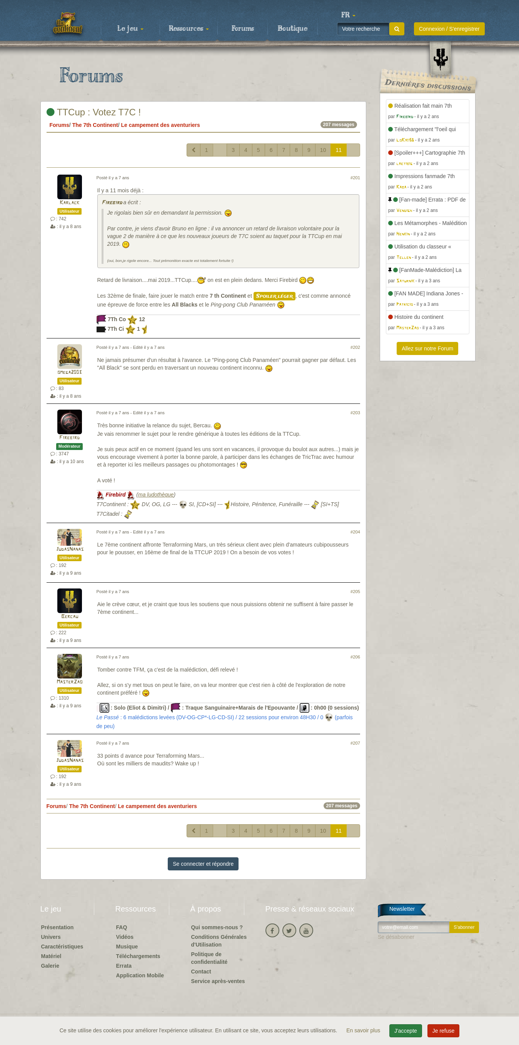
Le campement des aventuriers (160, 125)
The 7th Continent (95, 125)
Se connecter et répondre (203, 864)
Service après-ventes (218, 981)
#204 (355, 532)
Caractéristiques (62, 946)
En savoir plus (364, 1030)
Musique (127, 946)
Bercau (69, 617)
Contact (201, 971)
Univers (51, 937)
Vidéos (125, 937)
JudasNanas (69, 549)
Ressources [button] (189, 29)
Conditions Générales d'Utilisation (219, 941)
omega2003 (69, 372)
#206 (355, 657)
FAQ (121, 927)
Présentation (57, 927)
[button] (348, 15)
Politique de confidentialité (209, 958)
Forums (243, 29)
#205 (355, 591)
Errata (124, 966)
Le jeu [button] (130, 29)
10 (323, 150)
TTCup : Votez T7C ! (94, 112)
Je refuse (443, 1031)
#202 (355, 347)
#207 (355, 743)
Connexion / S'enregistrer (449, 29)
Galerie (50, 966)
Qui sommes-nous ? (217, 927)
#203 (355, 412)
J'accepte (405, 1031)
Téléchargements (138, 956)
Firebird (112, 203)
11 (338, 150)
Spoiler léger (274, 296)
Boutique (292, 29)
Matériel (51, 956)
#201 (355, 177)
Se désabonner (396, 937)
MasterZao (69, 682)
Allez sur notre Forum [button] (427, 348)
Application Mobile (140, 975)
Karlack (69, 203)
